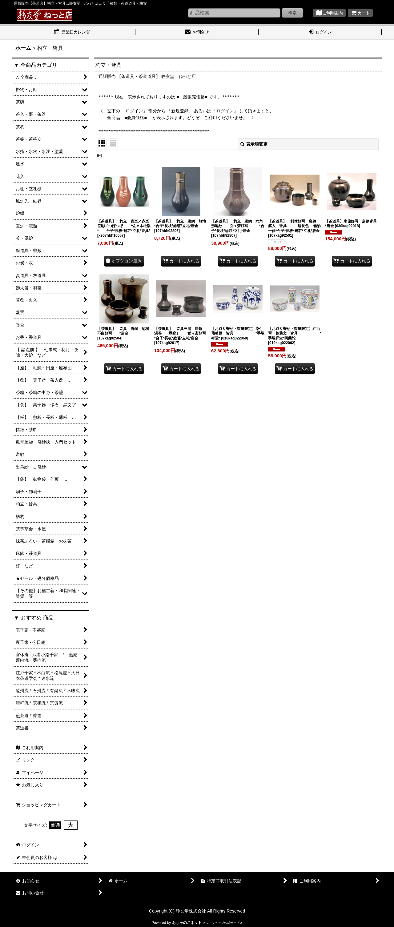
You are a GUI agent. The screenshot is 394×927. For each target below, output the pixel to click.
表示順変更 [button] (253, 144)
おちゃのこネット (187, 923)
